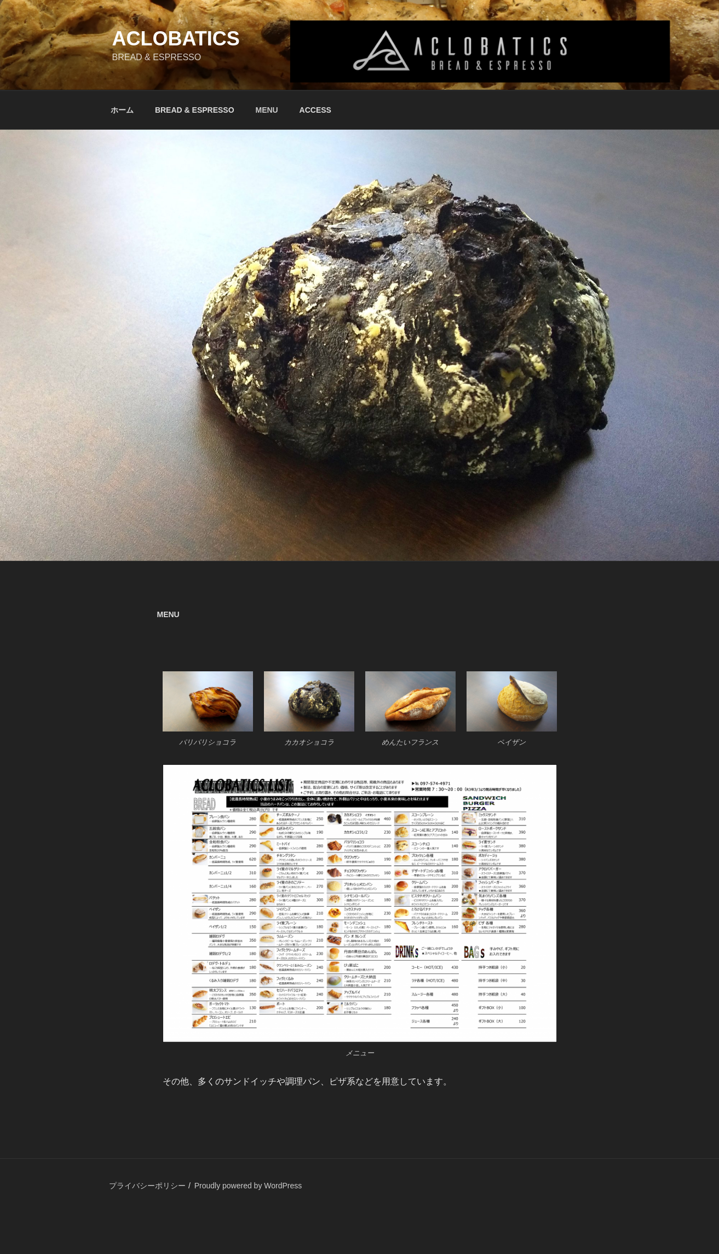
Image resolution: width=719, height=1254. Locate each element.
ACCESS (315, 110)
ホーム (122, 110)
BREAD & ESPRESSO (194, 110)
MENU (266, 110)
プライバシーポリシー (147, 1185)
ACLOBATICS (176, 38)
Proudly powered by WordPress (248, 1185)
